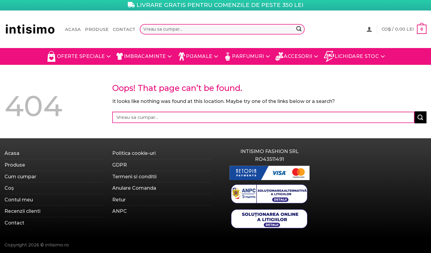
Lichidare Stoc (354, 56)
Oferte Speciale (78, 56)
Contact (124, 29)
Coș (9, 188)
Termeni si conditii (134, 176)
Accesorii (296, 56)
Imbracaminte (144, 56)
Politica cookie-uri (134, 153)
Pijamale (197, 56)
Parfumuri (247, 56)
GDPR (119, 165)
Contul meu (18, 200)
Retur (119, 200)
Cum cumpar (20, 176)
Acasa (73, 29)
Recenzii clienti (22, 211)
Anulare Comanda (134, 188)
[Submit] (298, 29)
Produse (97, 29)
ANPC (119, 211)
